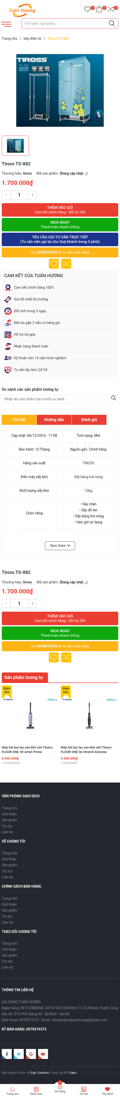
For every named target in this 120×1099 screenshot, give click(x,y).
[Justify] (111, 24)
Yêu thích (107, 1093)
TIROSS (88, 463)
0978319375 (47, 252)
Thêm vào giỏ (60, 209)
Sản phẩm (10, 820)
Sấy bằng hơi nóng (88, 477)
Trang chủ (9, 808)
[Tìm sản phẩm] (70, 24)
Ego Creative (40, 1072)
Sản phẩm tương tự (23, 677)
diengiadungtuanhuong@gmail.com (80, 1020)
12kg (88, 491)
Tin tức (7, 826)
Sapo (73, 1072)
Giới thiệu (9, 814)
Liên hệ (7, 832)
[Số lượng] (19, 195)
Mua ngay (60, 224)
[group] (60, 89)
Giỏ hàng (59, 1091)
